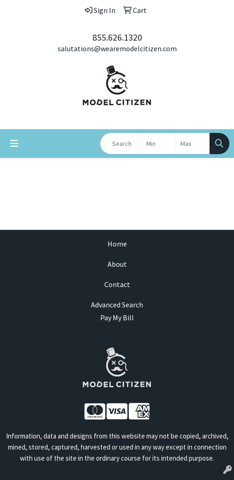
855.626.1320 (117, 37)
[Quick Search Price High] (192, 143)
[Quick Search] (121, 143)
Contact (117, 284)
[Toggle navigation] (14, 143)
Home (117, 243)
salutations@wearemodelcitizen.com (117, 48)
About (117, 264)
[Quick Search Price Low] (158, 143)
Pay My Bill (117, 317)
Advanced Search (117, 304)
